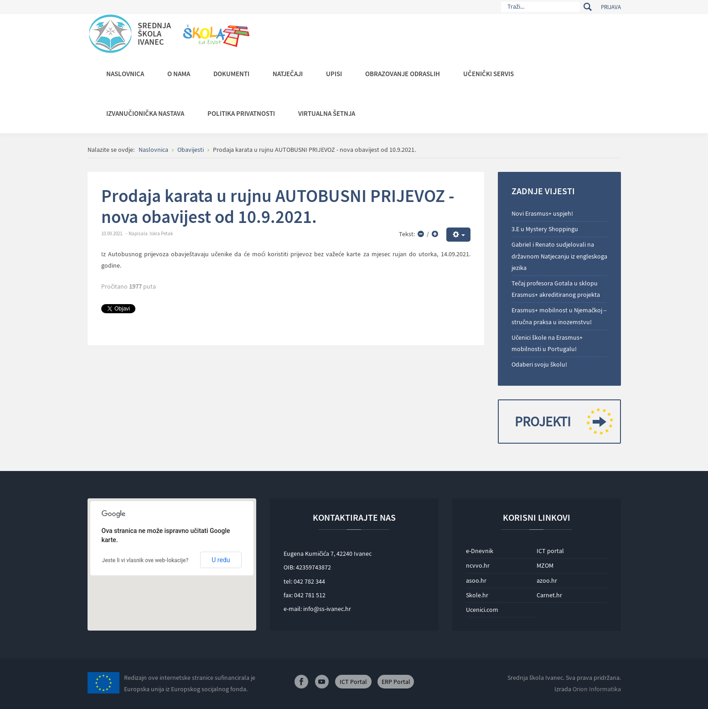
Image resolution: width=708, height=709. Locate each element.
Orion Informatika (597, 689)
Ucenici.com (482, 609)
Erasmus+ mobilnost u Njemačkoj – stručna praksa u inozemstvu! (559, 316)
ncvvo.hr (478, 565)
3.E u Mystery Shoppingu (545, 229)
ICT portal (550, 551)
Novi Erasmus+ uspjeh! (542, 213)
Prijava (611, 7)
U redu (221, 560)
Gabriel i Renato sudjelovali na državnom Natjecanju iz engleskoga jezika (559, 255)
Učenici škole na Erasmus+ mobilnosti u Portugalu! (547, 343)
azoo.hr (547, 580)
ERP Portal (396, 682)
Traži (588, 7)
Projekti (560, 421)
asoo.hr (476, 580)
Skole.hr (477, 595)
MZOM (545, 565)
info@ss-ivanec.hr (327, 609)
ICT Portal (353, 682)
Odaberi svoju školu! (539, 364)
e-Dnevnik (479, 551)
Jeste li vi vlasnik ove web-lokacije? (145, 560)
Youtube (322, 681)
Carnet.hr (549, 595)
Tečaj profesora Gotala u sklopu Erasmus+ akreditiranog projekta (556, 289)
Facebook (301, 681)
